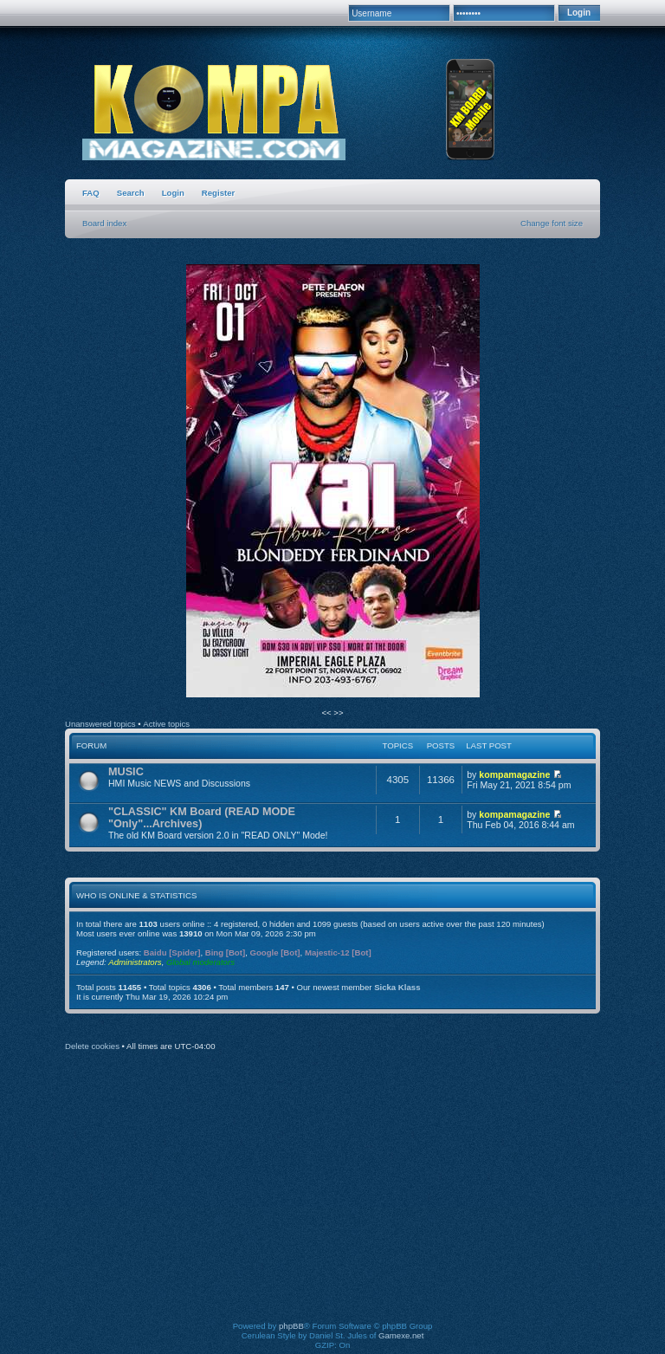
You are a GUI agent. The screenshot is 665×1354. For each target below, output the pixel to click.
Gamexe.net (400, 1335)
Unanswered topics (100, 724)
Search (131, 193)
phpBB (291, 1326)
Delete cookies (92, 1046)
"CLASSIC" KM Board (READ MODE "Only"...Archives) (201, 818)
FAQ (91, 193)
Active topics (166, 724)
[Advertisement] (367, 1198)
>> (338, 712)
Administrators (134, 962)
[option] (332, 481)
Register (218, 193)
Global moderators (200, 962)
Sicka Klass (397, 987)
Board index (104, 223)
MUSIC (126, 772)
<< (327, 712)
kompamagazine (514, 774)
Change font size (551, 223)
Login (173, 193)
